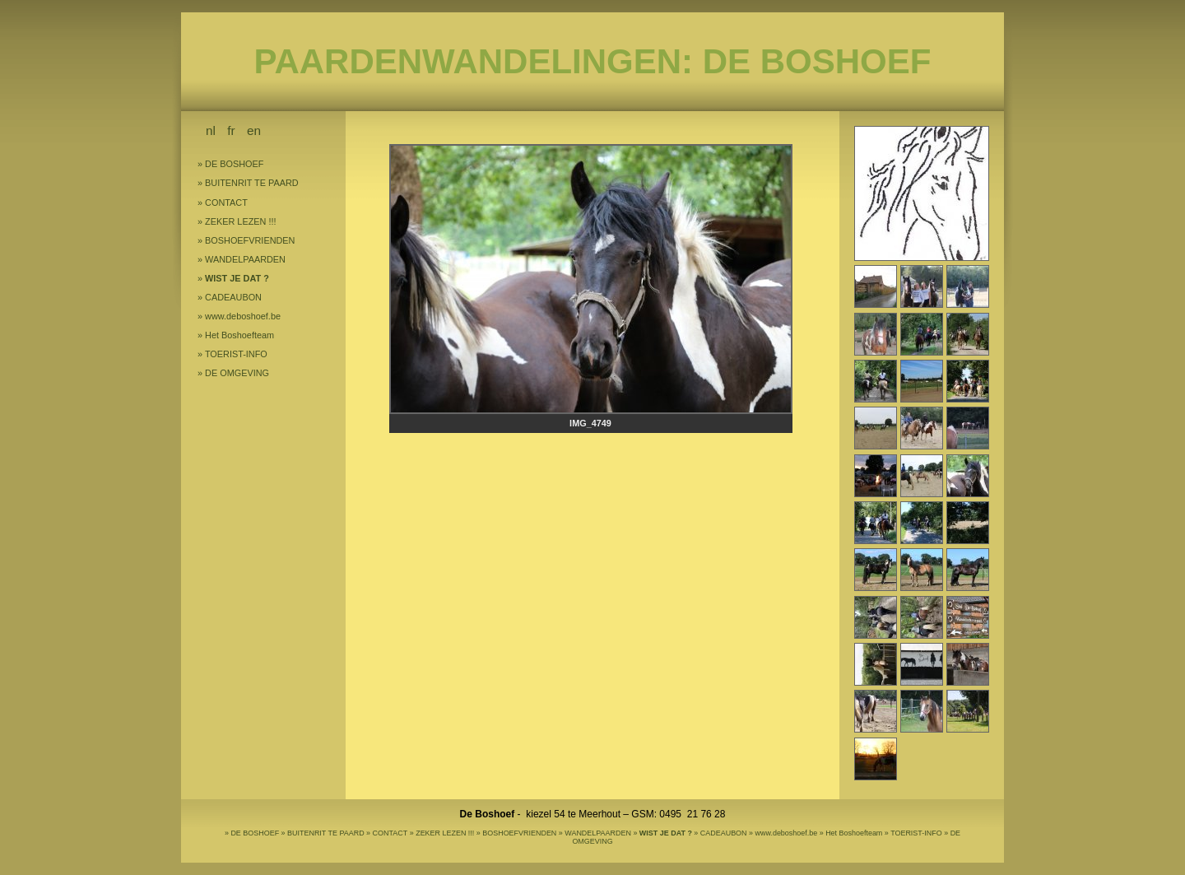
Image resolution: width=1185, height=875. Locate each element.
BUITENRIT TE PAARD (252, 183)
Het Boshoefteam (239, 335)
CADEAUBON (233, 297)
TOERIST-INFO (236, 354)
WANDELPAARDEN (245, 259)
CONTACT (226, 202)
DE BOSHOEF (234, 164)
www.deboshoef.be (243, 316)
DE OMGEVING (237, 373)
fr (231, 130)
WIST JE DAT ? (237, 278)
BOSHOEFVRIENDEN (250, 240)
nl (211, 130)
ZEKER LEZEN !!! (240, 221)
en (254, 130)
